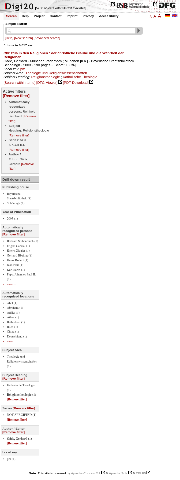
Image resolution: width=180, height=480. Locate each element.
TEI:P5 (141, 473)
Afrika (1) (13, 312)
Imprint (72, 16)
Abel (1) (12, 303)
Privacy (88, 16)
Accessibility (108, 16)
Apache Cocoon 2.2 (86, 473)
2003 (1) (12, 218)
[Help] (9, 38)
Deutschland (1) (17, 336)
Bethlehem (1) (16, 322)
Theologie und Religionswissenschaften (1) (22, 361)
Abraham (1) (15, 307)
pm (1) (11, 459)
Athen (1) (13, 317)
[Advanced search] (47, 38)
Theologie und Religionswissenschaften (56, 73)
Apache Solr (118, 473)
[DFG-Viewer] (46, 82)
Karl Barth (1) (16, 269)
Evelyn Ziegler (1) (18, 250)
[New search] (23, 38)
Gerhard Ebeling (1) (19, 255)
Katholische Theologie (80, 77)
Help (25, 16)
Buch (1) (12, 327)
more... (11, 284)
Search (11, 16)
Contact (56, 16)
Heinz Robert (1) (17, 260)
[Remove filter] (16, 96)
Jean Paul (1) (15, 265)
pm (22, 69)
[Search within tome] (19, 82)
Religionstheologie (45, 77)
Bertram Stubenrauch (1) (22, 241)
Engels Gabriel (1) (18, 246)
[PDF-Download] (76, 82)
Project (39, 16)
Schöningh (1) (15, 203)
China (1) (13, 331)
